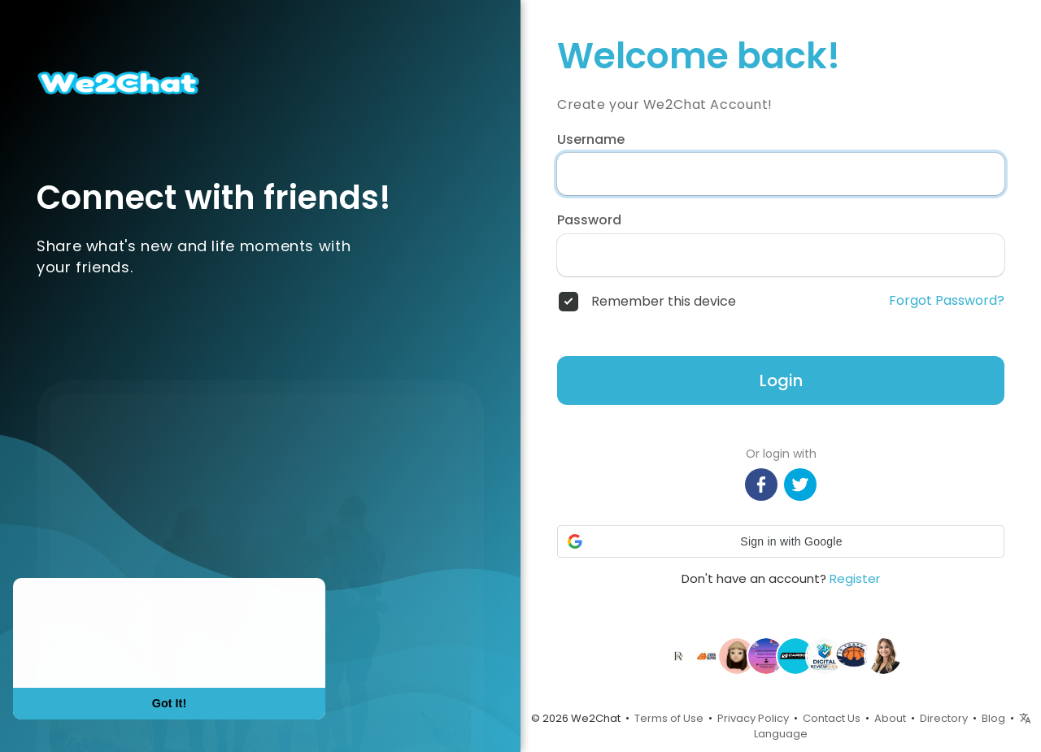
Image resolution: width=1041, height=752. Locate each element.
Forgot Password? (946, 301)
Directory (944, 718)
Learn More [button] (74, 655)
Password (589, 220)
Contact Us (831, 718)
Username (591, 140)
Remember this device (663, 302)
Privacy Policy (753, 718)
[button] (780, 541)
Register (855, 578)
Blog (993, 718)
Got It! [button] (169, 703)
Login (781, 380)
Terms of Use (668, 718)
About (890, 718)
